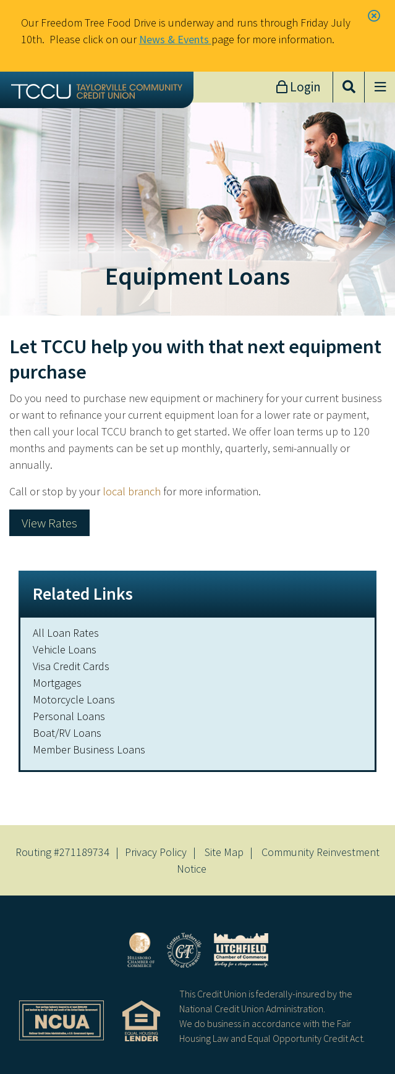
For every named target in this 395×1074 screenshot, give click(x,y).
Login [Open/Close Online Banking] (304, 86)
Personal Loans (69, 716)
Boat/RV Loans (67, 733)
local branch (132, 491)
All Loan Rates (66, 633)
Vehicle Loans (64, 649)
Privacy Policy (156, 852)
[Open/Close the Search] (348, 87)
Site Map (224, 852)
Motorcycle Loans (74, 699)
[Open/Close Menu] (379, 87)
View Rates (49, 522)
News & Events (175, 39)
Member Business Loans (89, 749)
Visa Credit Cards (71, 666)
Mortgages (57, 683)
